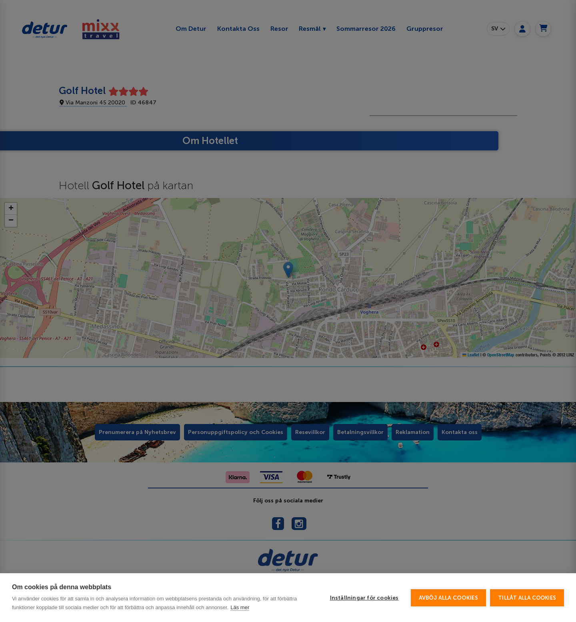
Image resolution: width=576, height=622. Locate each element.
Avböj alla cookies (448, 597)
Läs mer (239, 607)
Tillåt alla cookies (527, 598)
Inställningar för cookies (364, 597)
